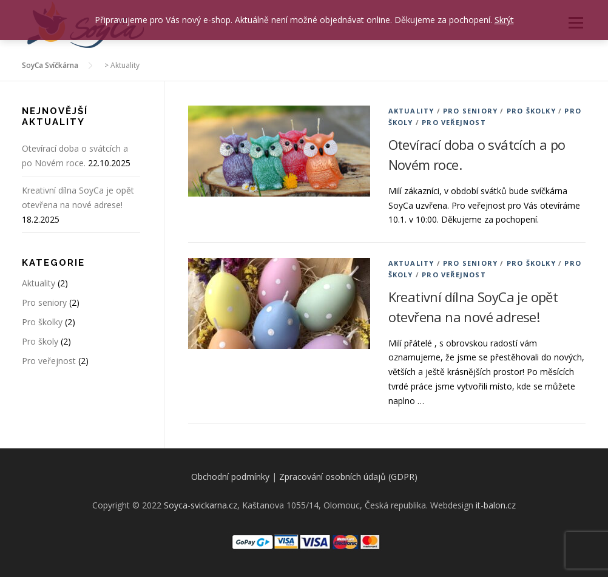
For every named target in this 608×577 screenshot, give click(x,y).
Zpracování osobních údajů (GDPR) (348, 476)
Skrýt (504, 19)
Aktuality (411, 110)
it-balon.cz (496, 505)
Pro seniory (470, 110)
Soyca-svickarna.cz (200, 505)
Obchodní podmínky (230, 476)
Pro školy (40, 341)
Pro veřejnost (454, 122)
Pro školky (531, 110)
